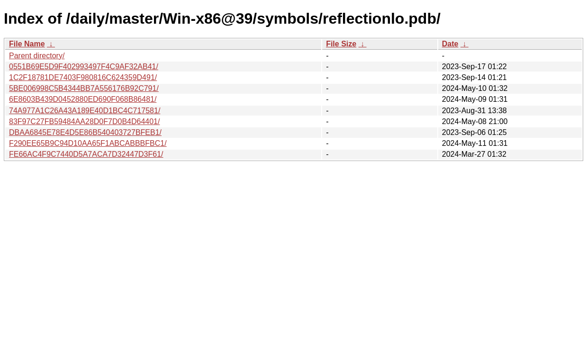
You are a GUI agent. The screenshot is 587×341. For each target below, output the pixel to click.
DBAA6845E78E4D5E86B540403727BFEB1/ (85, 132)
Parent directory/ (36, 56)
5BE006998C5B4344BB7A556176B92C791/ (84, 88)
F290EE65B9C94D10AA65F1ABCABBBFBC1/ (88, 143)
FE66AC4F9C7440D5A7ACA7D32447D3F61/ (86, 154)
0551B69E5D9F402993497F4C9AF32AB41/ (83, 67)
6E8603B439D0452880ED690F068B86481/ (82, 99)
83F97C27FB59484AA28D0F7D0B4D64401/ (84, 121)
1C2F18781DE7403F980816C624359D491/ (83, 77)
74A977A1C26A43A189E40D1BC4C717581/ (84, 111)
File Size (341, 44)
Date (450, 44)
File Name (27, 44)
